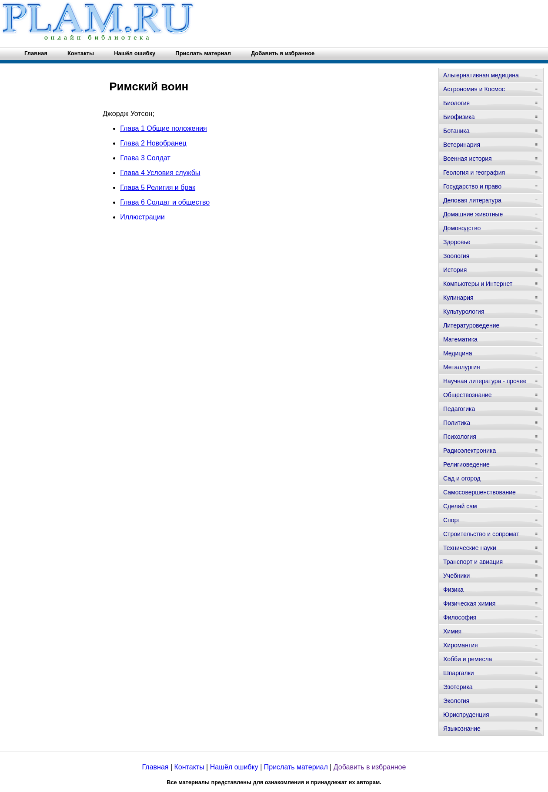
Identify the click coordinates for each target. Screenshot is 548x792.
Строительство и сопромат (481, 533)
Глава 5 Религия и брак (157, 187)
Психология (459, 436)
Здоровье (457, 242)
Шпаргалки (458, 672)
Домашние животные (473, 214)
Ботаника (456, 130)
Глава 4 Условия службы (160, 172)
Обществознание (467, 394)
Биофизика (459, 116)
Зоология (456, 255)
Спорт (451, 520)
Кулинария (458, 297)
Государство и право (472, 186)
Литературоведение (471, 325)
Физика (453, 589)
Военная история (467, 158)
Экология (456, 700)
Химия (452, 631)
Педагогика (459, 408)
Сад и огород (462, 478)
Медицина (457, 353)
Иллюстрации (142, 217)
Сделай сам (460, 506)
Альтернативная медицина (481, 75)
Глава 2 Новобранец (153, 143)
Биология (456, 102)
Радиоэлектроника (469, 450)
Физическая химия (469, 603)
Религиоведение (466, 464)
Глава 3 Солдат (145, 158)
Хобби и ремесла (467, 659)
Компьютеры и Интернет (477, 283)
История (455, 269)
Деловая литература (472, 200)
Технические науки (469, 547)
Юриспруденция (466, 714)
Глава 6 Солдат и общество (165, 202)
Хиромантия (460, 645)
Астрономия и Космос (474, 89)
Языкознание (462, 728)
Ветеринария (461, 144)
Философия (459, 617)
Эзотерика (458, 686)
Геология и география (474, 172)
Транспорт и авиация (473, 561)
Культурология (464, 311)
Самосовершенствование (479, 492)
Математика (460, 339)
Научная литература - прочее (484, 381)
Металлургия (461, 367)
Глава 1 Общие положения (163, 128)
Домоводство (462, 228)
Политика (456, 422)
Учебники (456, 575)
